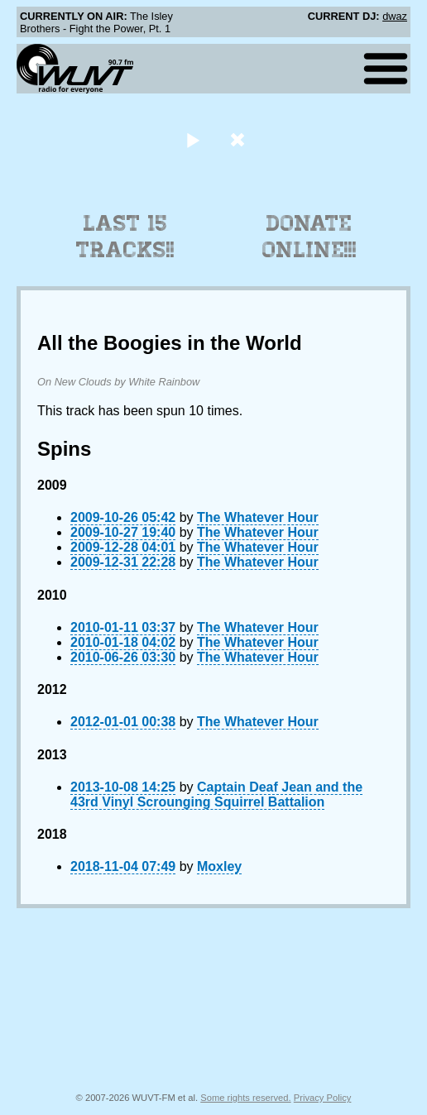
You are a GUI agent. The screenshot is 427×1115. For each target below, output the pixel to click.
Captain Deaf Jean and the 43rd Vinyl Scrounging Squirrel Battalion (216, 794)
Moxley (219, 866)
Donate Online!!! (309, 236)
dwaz (394, 16)
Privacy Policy (323, 1098)
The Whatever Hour (258, 517)
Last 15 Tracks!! (125, 236)
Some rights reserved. (245, 1098)
